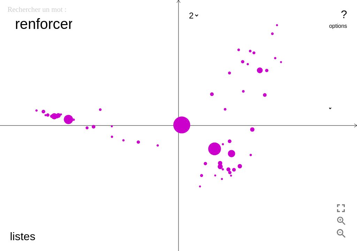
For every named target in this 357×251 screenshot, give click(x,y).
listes (22, 236)
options (338, 26)
